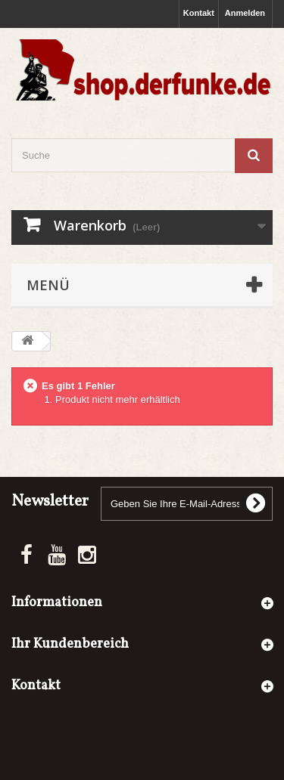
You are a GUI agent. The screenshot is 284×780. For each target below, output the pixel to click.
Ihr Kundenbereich (70, 644)
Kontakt (198, 12)
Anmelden (245, 12)
